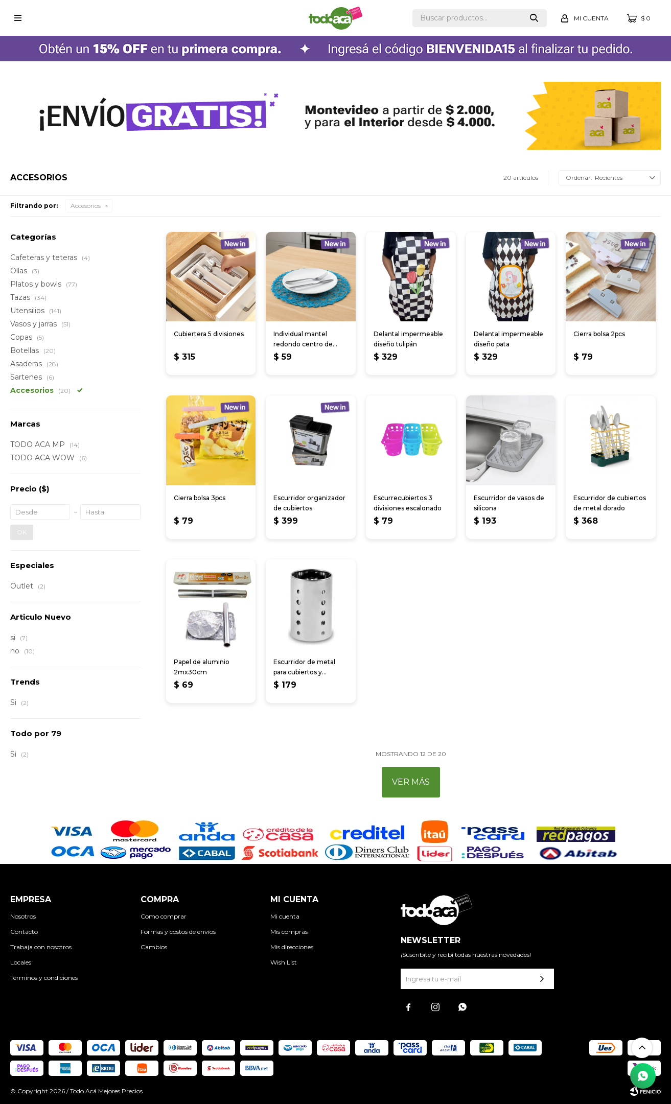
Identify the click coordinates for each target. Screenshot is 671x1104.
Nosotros (23, 916)
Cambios (154, 947)
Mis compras (289, 931)
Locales (20, 962)
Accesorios (86, 205)
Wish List (283, 962)
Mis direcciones (291, 947)
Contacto (24, 931)
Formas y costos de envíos (178, 931)
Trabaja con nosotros (41, 947)
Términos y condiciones (44, 977)
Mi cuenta (284, 916)
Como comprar (164, 916)
